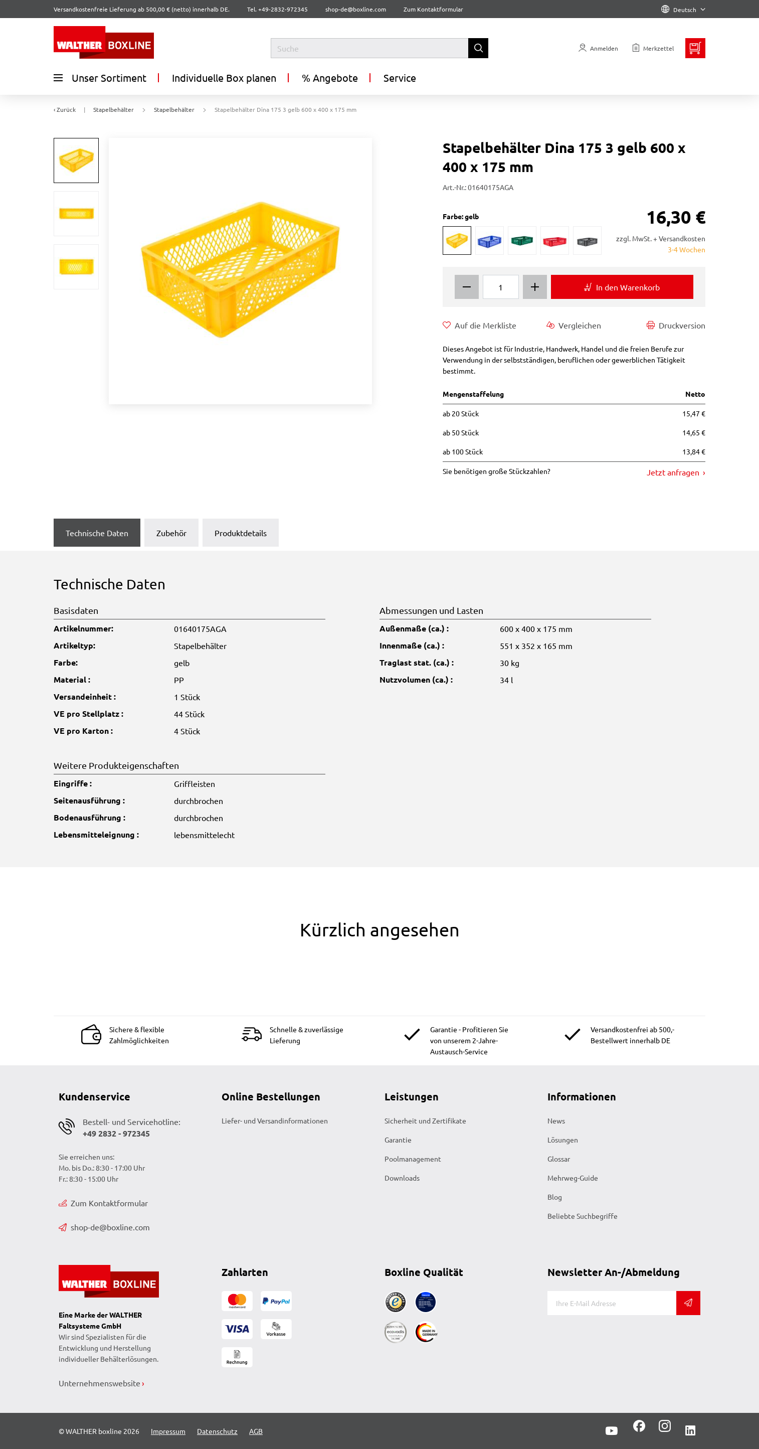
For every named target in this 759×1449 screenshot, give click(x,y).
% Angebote (330, 77)
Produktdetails (241, 533)
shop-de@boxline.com (104, 1227)
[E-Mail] (611, 1303)
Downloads (402, 1177)
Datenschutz (217, 1430)
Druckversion (676, 325)
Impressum (168, 1430)
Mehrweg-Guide (572, 1177)
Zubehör (171, 533)
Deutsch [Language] (683, 9)
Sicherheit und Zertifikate (425, 1120)
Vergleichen (573, 325)
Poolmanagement (413, 1158)
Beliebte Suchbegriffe (582, 1215)
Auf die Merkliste (479, 325)
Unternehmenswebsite (99, 1383)
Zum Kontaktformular (433, 9)
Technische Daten (97, 533)
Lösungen (562, 1139)
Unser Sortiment (100, 78)
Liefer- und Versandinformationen (275, 1120)
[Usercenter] (598, 48)
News (556, 1120)
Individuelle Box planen (224, 77)
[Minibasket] (695, 48)
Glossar (558, 1158)
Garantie (398, 1139)
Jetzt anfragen (674, 472)
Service (400, 77)
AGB (256, 1430)
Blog (554, 1196)
